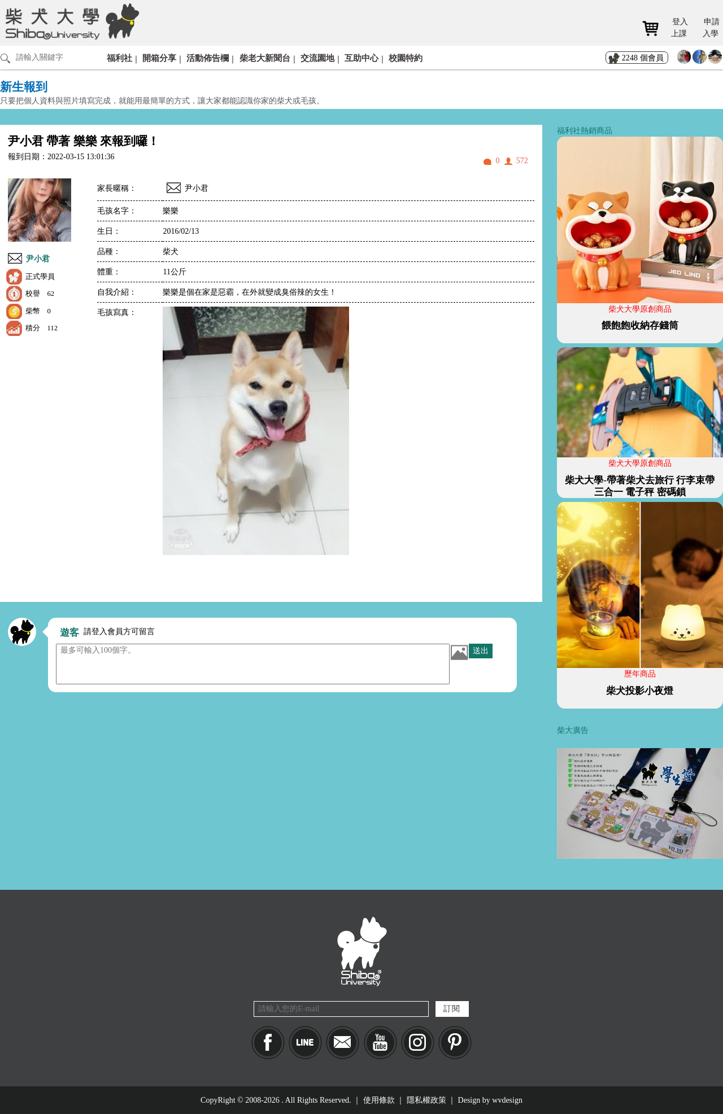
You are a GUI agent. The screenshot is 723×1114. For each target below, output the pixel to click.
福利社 (119, 58)
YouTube (380, 1042)
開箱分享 (159, 58)
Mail (342, 1042)
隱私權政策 (426, 1100)
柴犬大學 (70, 21)
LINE (305, 1042)
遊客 (69, 632)
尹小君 (38, 259)
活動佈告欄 (207, 58)
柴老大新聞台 (264, 58)
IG (417, 1042)
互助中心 (361, 58)
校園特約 (406, 58)
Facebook (268, 1042)
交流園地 (317, 58)
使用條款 (379, 1100)
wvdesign (507, 1100)
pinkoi (455, 1042)
